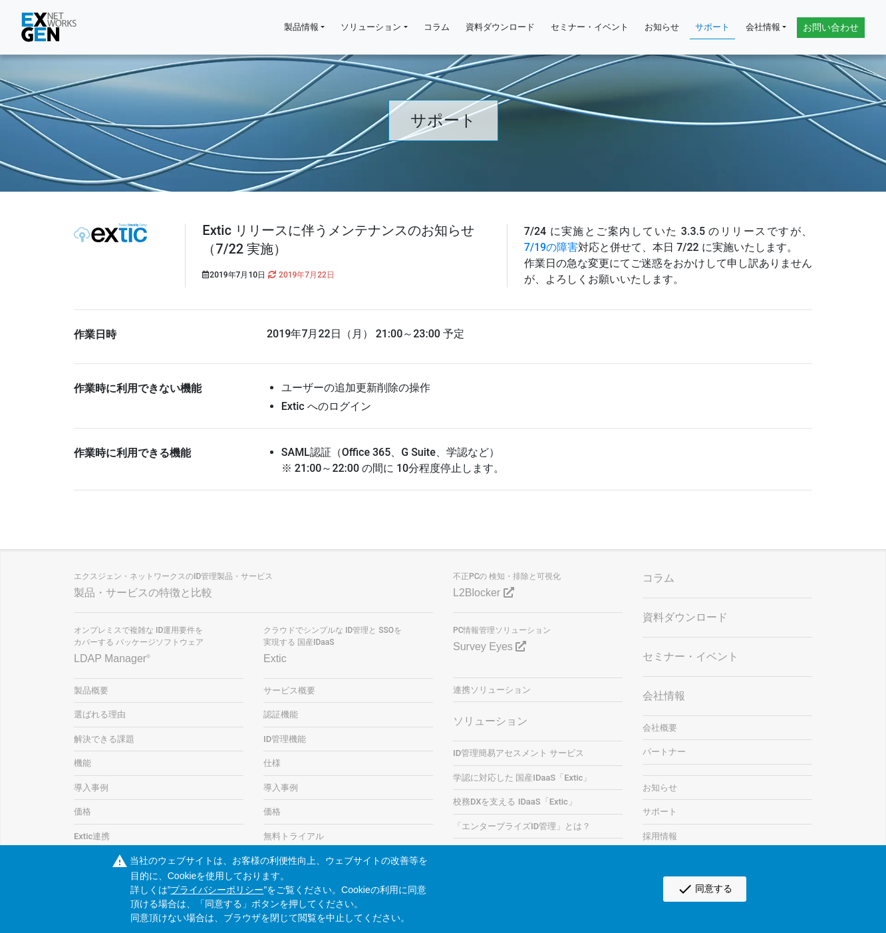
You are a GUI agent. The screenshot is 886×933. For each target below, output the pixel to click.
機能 (82, 763)
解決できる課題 (104, 739)
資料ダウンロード (500, 27)
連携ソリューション (492, 690)
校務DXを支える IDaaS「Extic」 (515, 802)
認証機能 (280, 714)
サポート (712, 27)
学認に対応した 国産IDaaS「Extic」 (522, 778)
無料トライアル (293, 836)
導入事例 (91, 788)
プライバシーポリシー (216, 889)
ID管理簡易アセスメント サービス (518, 753)
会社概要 (660, 728)
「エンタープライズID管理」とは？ (522, 826)
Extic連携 (92, 836)
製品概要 (91, 690)
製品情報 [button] (301, 27)
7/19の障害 (551, 247)
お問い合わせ (831, 27)
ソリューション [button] (371, 27)
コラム (437, 27)
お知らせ (662, 27)
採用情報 (660, 836)
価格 (82, 812)
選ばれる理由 (100, 714)
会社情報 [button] (763, 27)
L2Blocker (483, 592)
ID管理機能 (284, 739)
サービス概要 (289, 690)
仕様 (272, 763)
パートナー (664, 752)
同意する (704, 889)
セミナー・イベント (590, 27)
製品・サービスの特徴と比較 (143, 592)
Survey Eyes (489, 646)
